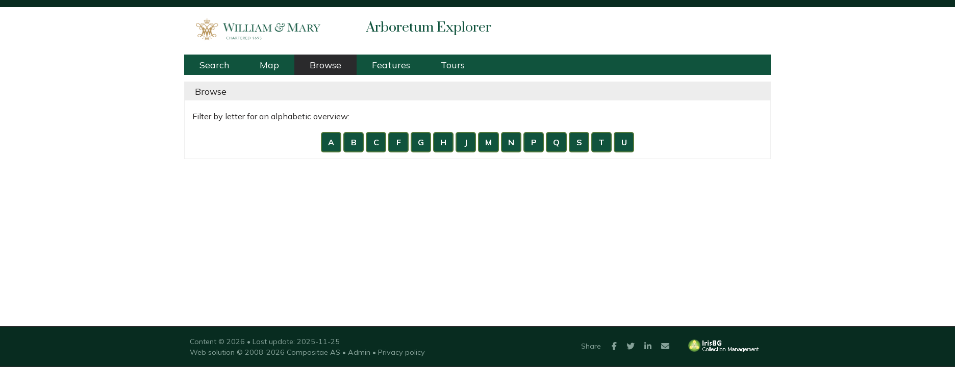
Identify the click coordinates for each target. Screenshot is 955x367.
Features (391, 64)
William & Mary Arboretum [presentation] (253, 27)
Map (269, 64)
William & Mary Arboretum (340, 12)
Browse (325, 64)
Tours (453, 64)
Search (214, 64)
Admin (359, 352)
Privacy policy (401, 352)
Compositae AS (313, 352)
